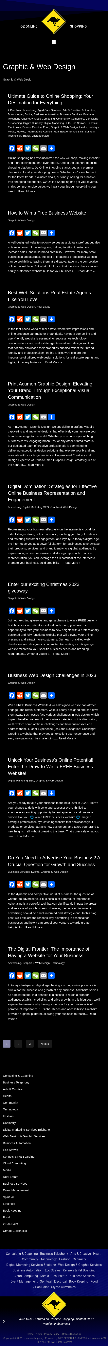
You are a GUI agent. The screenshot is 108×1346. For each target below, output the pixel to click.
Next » (45, 1043)
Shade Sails (76, 131)
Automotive (88, 110)
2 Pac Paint (15, 110)
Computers (77, 118)
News (39, 1334)
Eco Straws (78, 123)
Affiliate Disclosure (71, 1334)
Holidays (93, 127)
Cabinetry (27, 118)
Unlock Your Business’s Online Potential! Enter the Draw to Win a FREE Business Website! (50, 766)
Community (62, 118)
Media (11, 131)
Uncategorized (40, 135)
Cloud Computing (44, 118)
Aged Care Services (49, 110)
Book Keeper (15, 114)
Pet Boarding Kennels (40, 131)
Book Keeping (12, 1210)
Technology (14, 135)
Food (46, 127)
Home (30, 1334)
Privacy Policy (51, 1334)
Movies (21, 131)
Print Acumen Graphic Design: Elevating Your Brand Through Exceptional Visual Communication (50, 390)
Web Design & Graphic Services (24, 1136)
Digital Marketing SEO (57, 123)
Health (83, 127)
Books (28, 114)
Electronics (14, 127)
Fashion (37, 127)
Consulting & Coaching (18, 1075)
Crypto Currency (32, 123)
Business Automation (46, 114)
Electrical (92, 123)
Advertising (29, 110)
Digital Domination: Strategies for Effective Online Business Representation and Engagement (52, 493)
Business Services (71, 114)
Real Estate (61, 131)
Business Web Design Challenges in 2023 (52, 675)
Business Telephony (16, 1082)
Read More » (27, 191)
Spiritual (90, 131)
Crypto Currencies (15, 1230)
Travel (26, 135)
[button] (53, 42)
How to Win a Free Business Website (47, 213)
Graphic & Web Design (64, 127)
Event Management (16, 1190)
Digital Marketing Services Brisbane (26, 1129)
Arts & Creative (72, 110)
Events (27, 127)
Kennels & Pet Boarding (18, 1156)
